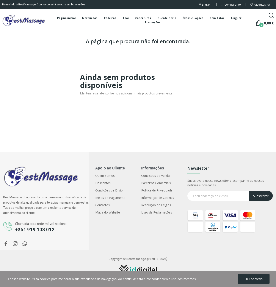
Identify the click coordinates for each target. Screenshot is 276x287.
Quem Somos (105, 176)
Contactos (102, 205)
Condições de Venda (155, 176)
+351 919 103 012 (35, 229)
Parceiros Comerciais (156, 183)
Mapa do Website (107, 212)
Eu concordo (254, 279)
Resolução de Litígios (156, 205)
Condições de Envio (109, 190)
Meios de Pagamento (110, 198)
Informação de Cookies (157, 198)
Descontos (103, 183)
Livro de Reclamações (156, 212)
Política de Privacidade (156, 190)
